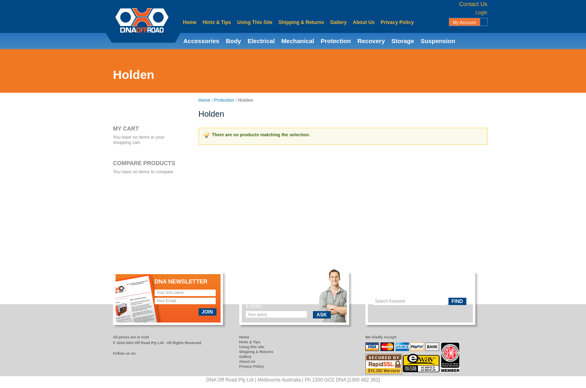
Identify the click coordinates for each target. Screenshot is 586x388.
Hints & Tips (217, 22)
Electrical (261, 40)
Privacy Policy (396, 22)
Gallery (338, 22)
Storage (402, 40)
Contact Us (473, 4)
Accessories (201, 40)
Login (481, 12)
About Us (363, 22)
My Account (464, 22)
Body (233, 40)
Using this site (252, 347)
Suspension (438, 40)
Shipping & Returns (301, 22)
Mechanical (297, 40)
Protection (336, 40)
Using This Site (255, 22)
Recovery (371, 40)
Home (190, 22)
